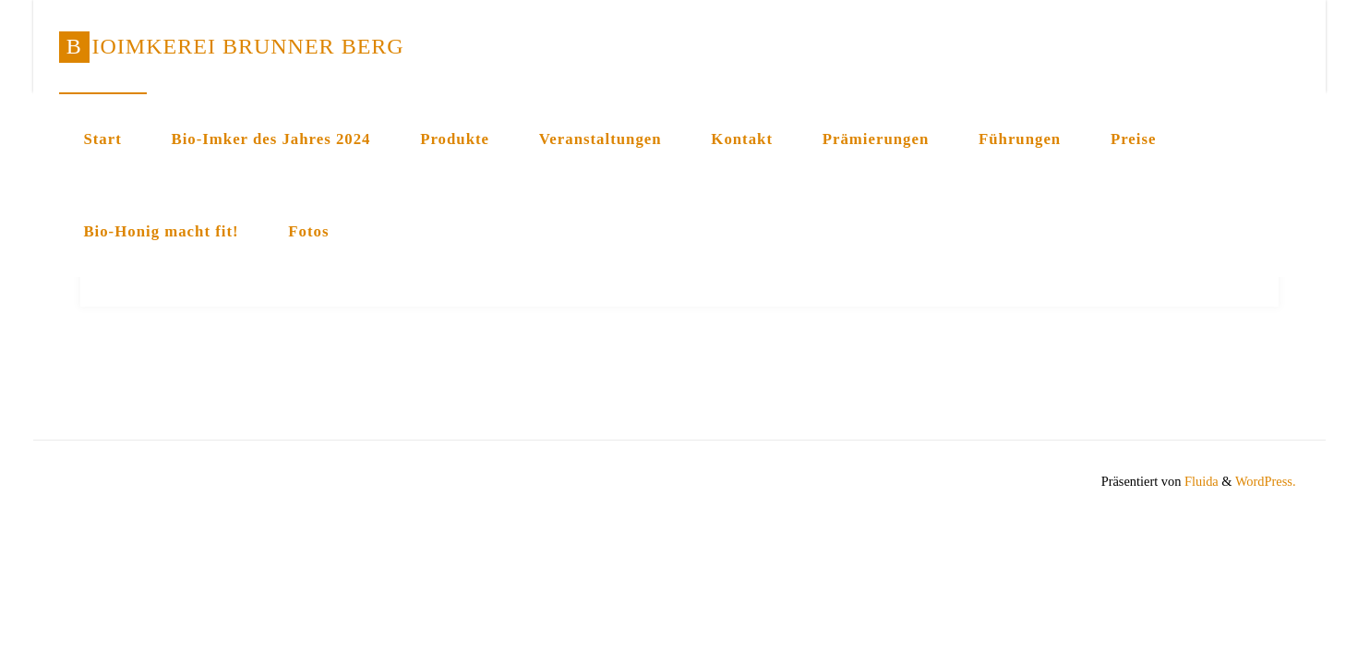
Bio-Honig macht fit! (160, 231)
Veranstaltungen (600, 139)
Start (102, 139)
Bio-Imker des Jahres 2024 (270, 139)
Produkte (454, 139)
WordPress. (1265, 481)
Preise (1134, 139)
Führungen (1020, 139)
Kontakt (742, 139)
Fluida (1199, 481)
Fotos (308, 231)
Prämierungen (876, 139)
